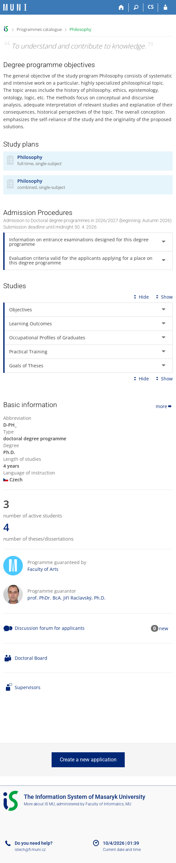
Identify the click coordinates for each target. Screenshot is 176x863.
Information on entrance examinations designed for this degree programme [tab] (79, 241)
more (164, 406)
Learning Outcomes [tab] (30, 323)
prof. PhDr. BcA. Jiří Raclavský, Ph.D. (66, 598)
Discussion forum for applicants (50, 628)
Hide (140, 297)
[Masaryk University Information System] (15, 7)
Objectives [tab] (20, 309)
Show (163, 297)
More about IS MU (39, 804)
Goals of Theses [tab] (26, 365)
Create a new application (88, 760)
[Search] (136, 7)
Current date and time (122, 849)
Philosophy (80, 29)
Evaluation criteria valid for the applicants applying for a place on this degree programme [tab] (80, 260)
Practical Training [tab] (28, 351)
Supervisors (27, 687)
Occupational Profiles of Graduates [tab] (47, 337)
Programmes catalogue (39, 29)
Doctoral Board (31, 658)
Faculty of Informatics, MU (108, 804)
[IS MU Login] (165, 7)
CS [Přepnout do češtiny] (151, 6)
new (163, 628)
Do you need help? (34, 843)
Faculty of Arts (42, 569)
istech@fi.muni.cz (30, 849)
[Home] (121, 7)
